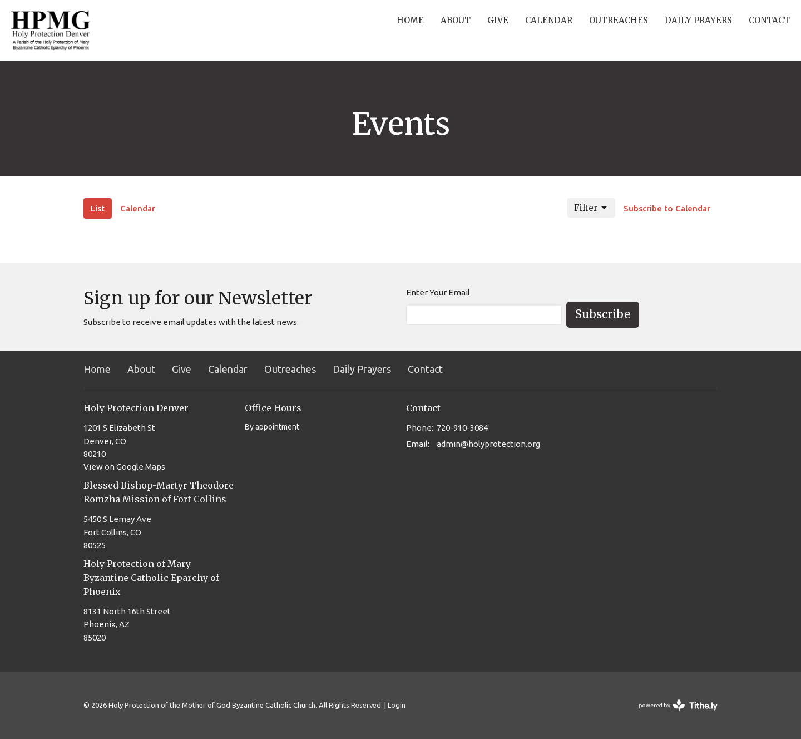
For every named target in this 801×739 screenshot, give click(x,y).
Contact (769, 20)
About (456, 20)
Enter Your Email (438, 292)
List (98, 208)
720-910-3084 (462, 427)
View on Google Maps (124, 466)
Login (397, 705)
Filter (591, 208)
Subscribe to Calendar (667, 208)
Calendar (548, 20)
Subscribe (602, 314)
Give (497, 20)
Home (410, 20)
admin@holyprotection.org (488, 444)
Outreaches (618, 20)
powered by (678, 705)
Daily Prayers (698, 20)
